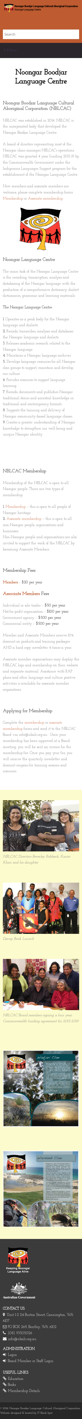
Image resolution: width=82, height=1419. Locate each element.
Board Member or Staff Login (30, 1361)
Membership (13, 198)
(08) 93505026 (20, 1333)
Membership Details (24, 1391)
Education (15, 1379)
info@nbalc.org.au (22, 1339)
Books (12, 1385)
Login (12, 1355)
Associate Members (21, 594)
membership (34, 723)
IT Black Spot (44, 1413)
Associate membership (45, 198)
